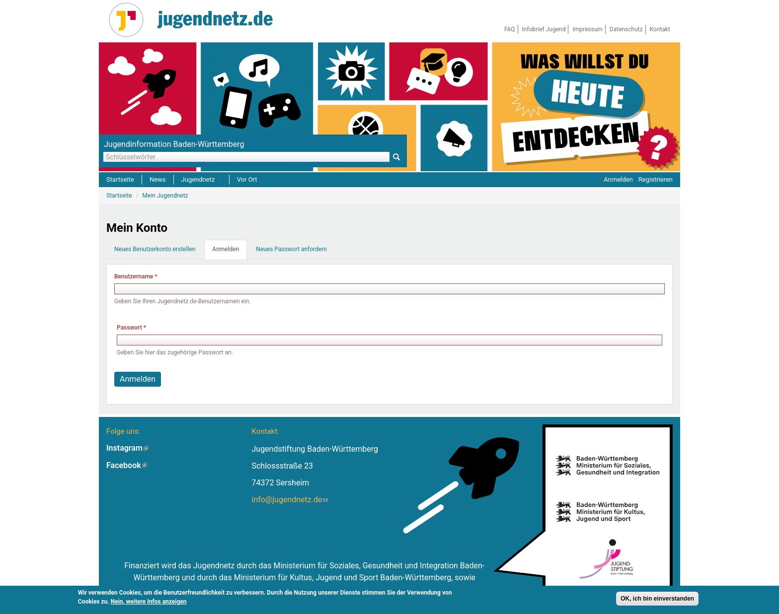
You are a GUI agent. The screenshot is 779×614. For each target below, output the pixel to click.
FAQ (509, 29)
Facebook (126, 465)
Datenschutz (626, 29)
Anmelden (618, 179)
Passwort (131, 327)
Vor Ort (247, 179)
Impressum (587, 29)
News (158, 179)
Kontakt (660, 29)
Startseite (120, 179)
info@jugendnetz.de (289, 499)
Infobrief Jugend (544, 29)
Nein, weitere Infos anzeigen (149, 602)
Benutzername (135, 276)
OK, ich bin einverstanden (657, 599)
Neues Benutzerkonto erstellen (154, 249)
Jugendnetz (201, 179)
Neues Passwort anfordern (291, 249)
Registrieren (655, 179)
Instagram (127, 448)
